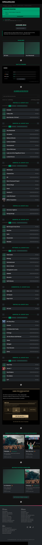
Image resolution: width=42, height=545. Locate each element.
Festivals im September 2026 (8, 520)
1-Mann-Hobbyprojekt (21, 394)
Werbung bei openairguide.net (8, 530)
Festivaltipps (5, 510)
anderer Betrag (32, 409)
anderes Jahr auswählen (21, 28)
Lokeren (6, 13)
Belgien (14, 5)
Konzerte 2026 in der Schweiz (27, 520)
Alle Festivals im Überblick (7, 521)
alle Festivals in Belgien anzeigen (21, 496)
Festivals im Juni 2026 (7, 517)
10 (8, 409)
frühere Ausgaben (27, 5)
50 (24, 409)
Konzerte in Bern (24, 513)
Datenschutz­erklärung (6, 531)
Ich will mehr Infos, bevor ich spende (20, 421)
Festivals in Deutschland (7, 513)
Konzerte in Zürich (25, 512)
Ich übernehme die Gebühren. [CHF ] (13, 413)
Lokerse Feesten (20, 5)
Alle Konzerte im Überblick (26, 521)
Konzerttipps (23, 510)
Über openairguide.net (7, 527)
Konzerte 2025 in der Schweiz (27, 518)
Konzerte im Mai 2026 (25, 517)
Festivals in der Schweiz (7, 512)
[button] (21, 16)
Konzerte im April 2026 (25, 516)
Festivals (10, 5)
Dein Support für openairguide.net (9, 528)
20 (16, 409)
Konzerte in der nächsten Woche (27, 514)
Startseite (5, 5)
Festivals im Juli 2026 (6, 518)
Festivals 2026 (5, 514)
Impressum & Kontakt (6, 532)
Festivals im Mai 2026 (6, 516)
